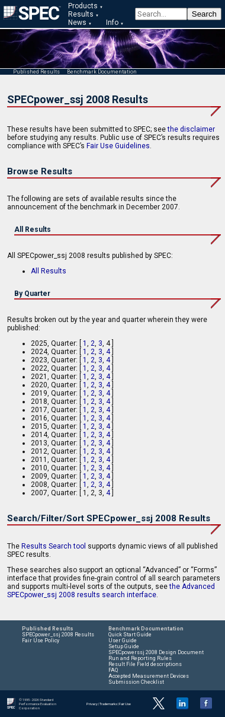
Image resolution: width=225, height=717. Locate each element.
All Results (48, 271)
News (77, 22)
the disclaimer (191, 129)
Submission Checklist (136, 682)
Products (83, 6)
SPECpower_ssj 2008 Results (58, 635)
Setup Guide (123, 646)
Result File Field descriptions (145, 664)
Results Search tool (53, 546)
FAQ (113, 670)
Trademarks (108, 704)
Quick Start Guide (130, 635)
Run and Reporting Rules (140, 658)
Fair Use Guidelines (118, 146)
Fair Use (125, 704)
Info (112, 22)
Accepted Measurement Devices (148, 676)
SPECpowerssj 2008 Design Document (156, 652)
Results (81, 14)
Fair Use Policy (40, 640)
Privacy (92, 704)
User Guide (122, 640)
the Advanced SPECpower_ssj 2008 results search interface (111, 590)
